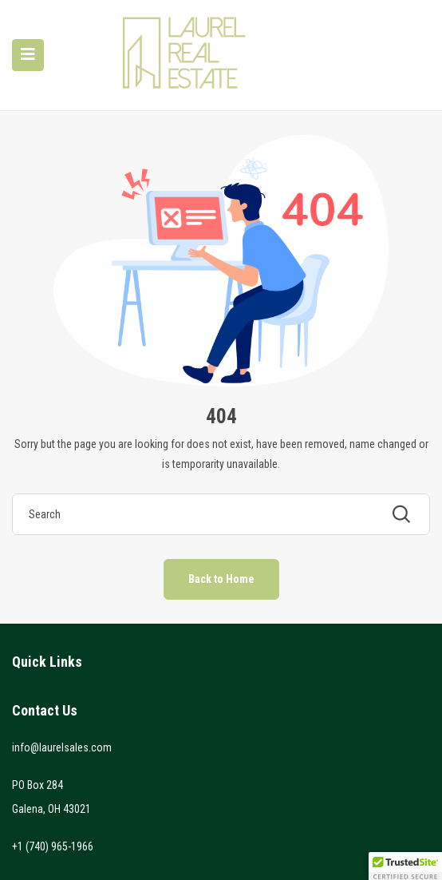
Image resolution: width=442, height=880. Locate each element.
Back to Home (221, 579)
